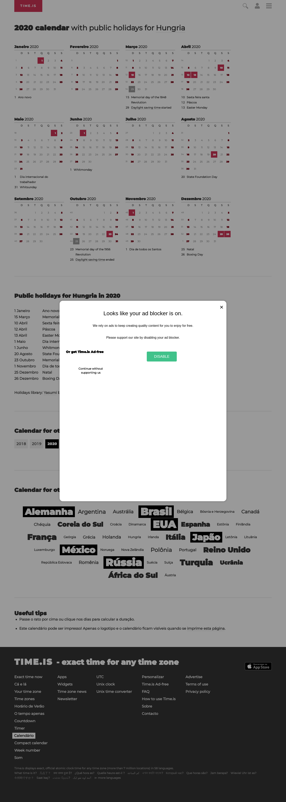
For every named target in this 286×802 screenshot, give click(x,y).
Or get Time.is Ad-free (84, 352)
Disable (162, 356)
